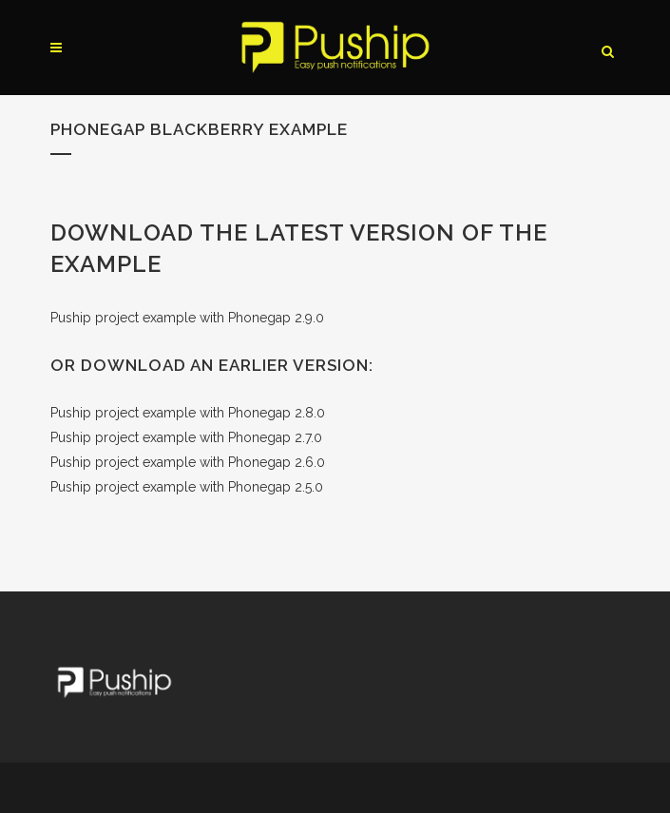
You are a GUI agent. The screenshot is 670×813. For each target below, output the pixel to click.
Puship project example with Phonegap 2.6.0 (187, 462)
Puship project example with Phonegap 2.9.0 (187, 317)
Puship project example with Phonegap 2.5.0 (186, 486)
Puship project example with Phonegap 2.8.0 (187, 412)
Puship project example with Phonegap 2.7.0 (186, 437)
